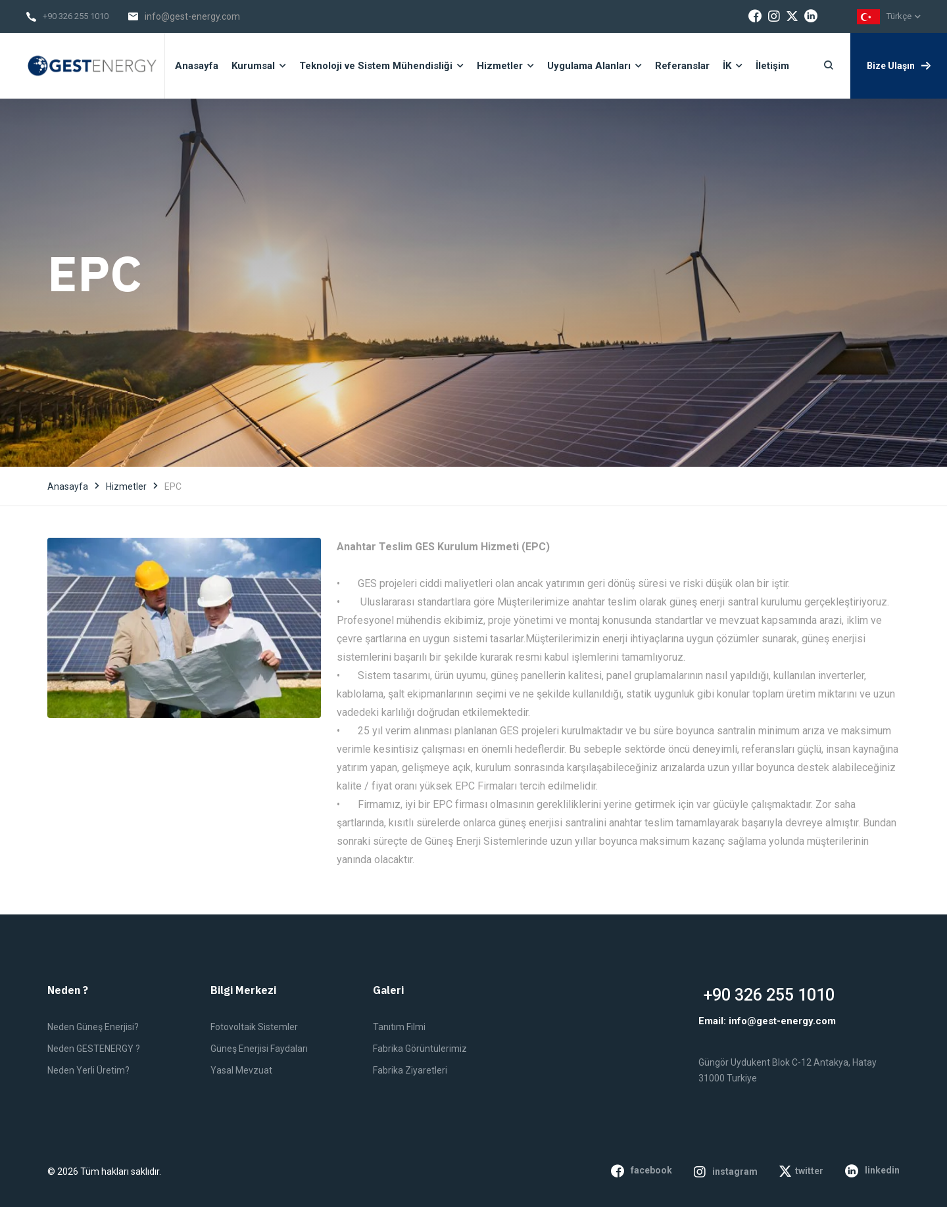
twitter (801, 1171)
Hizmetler (126, 486)
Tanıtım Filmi (399, 1027)
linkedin (872, 1170)
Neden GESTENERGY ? (93, 1048)
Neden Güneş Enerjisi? (93, 1027)
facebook (641, 1170)
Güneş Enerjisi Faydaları (259, 1048)
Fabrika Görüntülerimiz (420, 1048)
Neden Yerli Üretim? (88, 1070)
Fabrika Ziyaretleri (410, 1070)
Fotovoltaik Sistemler (254, 1027)
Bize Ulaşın (899, 65)
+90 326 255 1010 (76, 16)
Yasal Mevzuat (241, 1070)
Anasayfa (67, 486)
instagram (726, 1172)
